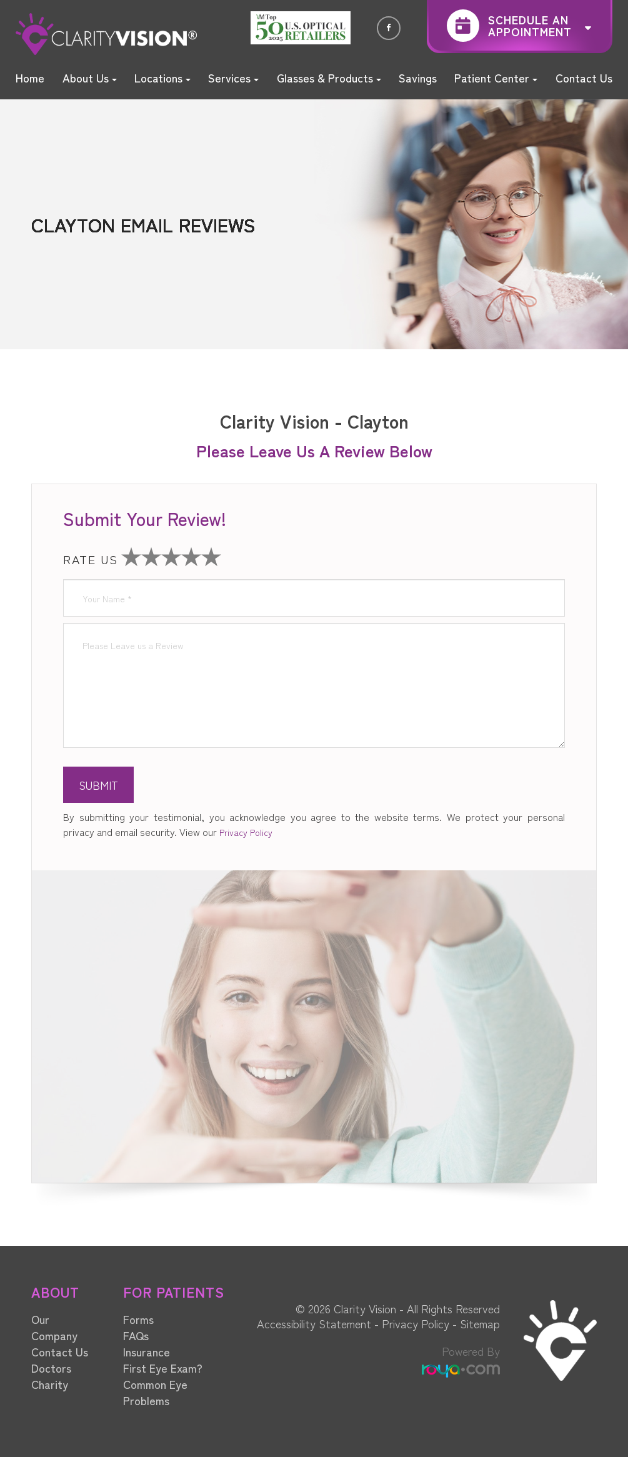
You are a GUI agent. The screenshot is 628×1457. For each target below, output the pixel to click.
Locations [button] (162, 77)
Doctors (51, 1368)
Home (30, 77)
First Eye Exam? (162, 1368)
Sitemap (480, 1323)
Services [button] (233, 77)
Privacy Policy (245, 832)
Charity (49, 1384)
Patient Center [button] (495, 77)
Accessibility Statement (314, 1323)
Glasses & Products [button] (329, 77)
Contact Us (584, 77)
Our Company (54, 1327)
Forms (138, 1319)
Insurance (146, 1351)
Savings (418, 77)
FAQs (136, 1335)
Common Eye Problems (155, 1392)
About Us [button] (89, 77)
